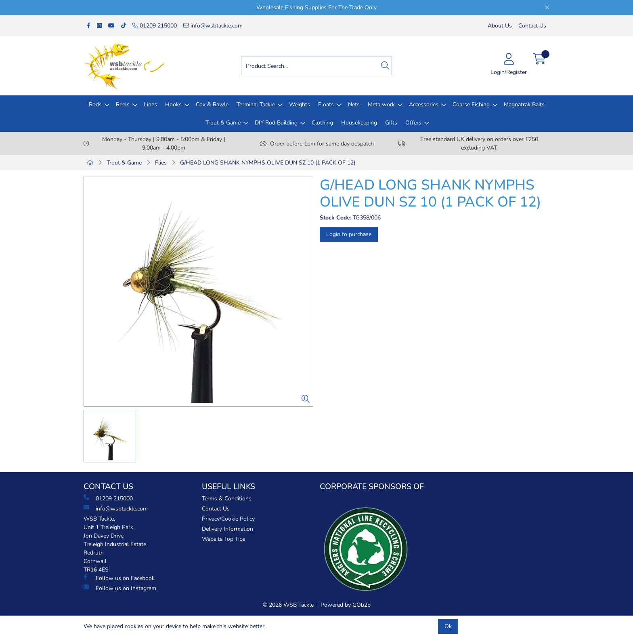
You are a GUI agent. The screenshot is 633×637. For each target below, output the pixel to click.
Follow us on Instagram (120, 588)
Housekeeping (359, 123)
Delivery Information (227, 529)
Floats (326, 104)
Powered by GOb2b (346, 605)
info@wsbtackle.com (213, 26)
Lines (150, 104)
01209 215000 (154, 26)
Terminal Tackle (256, 104)
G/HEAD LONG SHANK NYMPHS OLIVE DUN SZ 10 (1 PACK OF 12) (267, 163)
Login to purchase (348, 234)
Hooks (173, 104)
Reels (123, 104)
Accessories (423, 104)
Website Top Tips (223, 539)
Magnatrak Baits (524, 104)
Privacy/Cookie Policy (228, 519)
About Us (500, 26)
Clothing (322, 123)
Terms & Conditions (227, 498)
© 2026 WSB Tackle (288, 605)
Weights (299, 104)
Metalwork (381, 104)
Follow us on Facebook (119, 578)
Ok (448, 626)
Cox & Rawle (212, 104)
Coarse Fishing (471, 104)
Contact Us (532, 26)
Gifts (391, 123)
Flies (161, 163)
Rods (95, 104)
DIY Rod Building (276, 123)
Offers (413, 123)
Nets (354, 104)
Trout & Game (223, 123)
